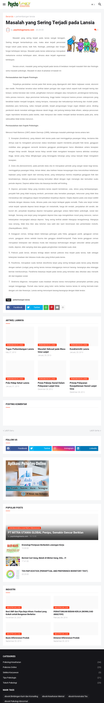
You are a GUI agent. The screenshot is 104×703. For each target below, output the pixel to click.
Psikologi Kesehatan (52, 662)
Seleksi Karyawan (52, 672)
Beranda (9, 16)
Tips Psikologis (52, 677)
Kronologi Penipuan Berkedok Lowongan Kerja (43, 545)
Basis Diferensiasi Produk (17, 638)
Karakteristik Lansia (79, 349)
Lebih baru (9, 430)
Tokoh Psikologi (52, 682)
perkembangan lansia (25, 16)
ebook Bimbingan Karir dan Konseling (21, 696)
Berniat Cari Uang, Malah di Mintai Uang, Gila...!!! (44, 558)
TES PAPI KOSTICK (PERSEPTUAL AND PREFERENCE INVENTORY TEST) (55, 571)
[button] (4, 4)
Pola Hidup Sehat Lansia (17, 383)
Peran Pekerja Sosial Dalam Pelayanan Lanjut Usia (51, 384)
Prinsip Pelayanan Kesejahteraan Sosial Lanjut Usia (83, 386)
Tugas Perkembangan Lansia (20, 349)
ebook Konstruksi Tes (77, 696)
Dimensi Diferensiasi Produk (66, 638)
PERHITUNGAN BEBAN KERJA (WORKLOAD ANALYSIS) (73, 612)
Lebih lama (94, 430)
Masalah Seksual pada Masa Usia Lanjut (51, 350)
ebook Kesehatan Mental (53, 696)
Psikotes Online (52, 667)
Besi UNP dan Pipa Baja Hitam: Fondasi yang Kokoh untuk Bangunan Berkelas (26, 612)
